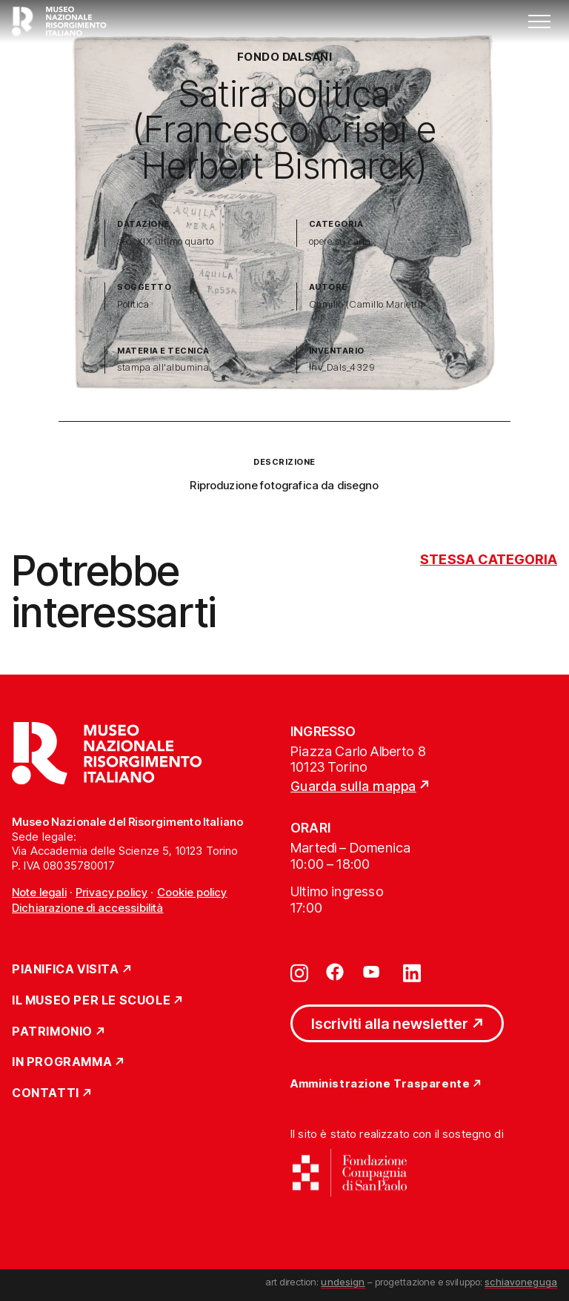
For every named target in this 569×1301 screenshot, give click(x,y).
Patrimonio (52, 1032)
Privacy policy (111, 892)
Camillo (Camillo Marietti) (366, 304)
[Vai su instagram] (299, 972)
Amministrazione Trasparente (380, 1084)
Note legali (39, 892)
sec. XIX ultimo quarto (165, 241)
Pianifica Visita (65, 969)
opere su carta (340, 241)
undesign (343, 1282)
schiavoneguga (521, 1282)
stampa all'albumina (163, 367)
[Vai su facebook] (335, 972)
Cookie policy (192, 892)
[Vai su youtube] (373, 972)
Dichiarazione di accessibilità (88, 908)
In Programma (62, 1062)
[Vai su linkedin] (412, 972)
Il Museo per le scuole (91, 1000)
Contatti (45, 1093)
